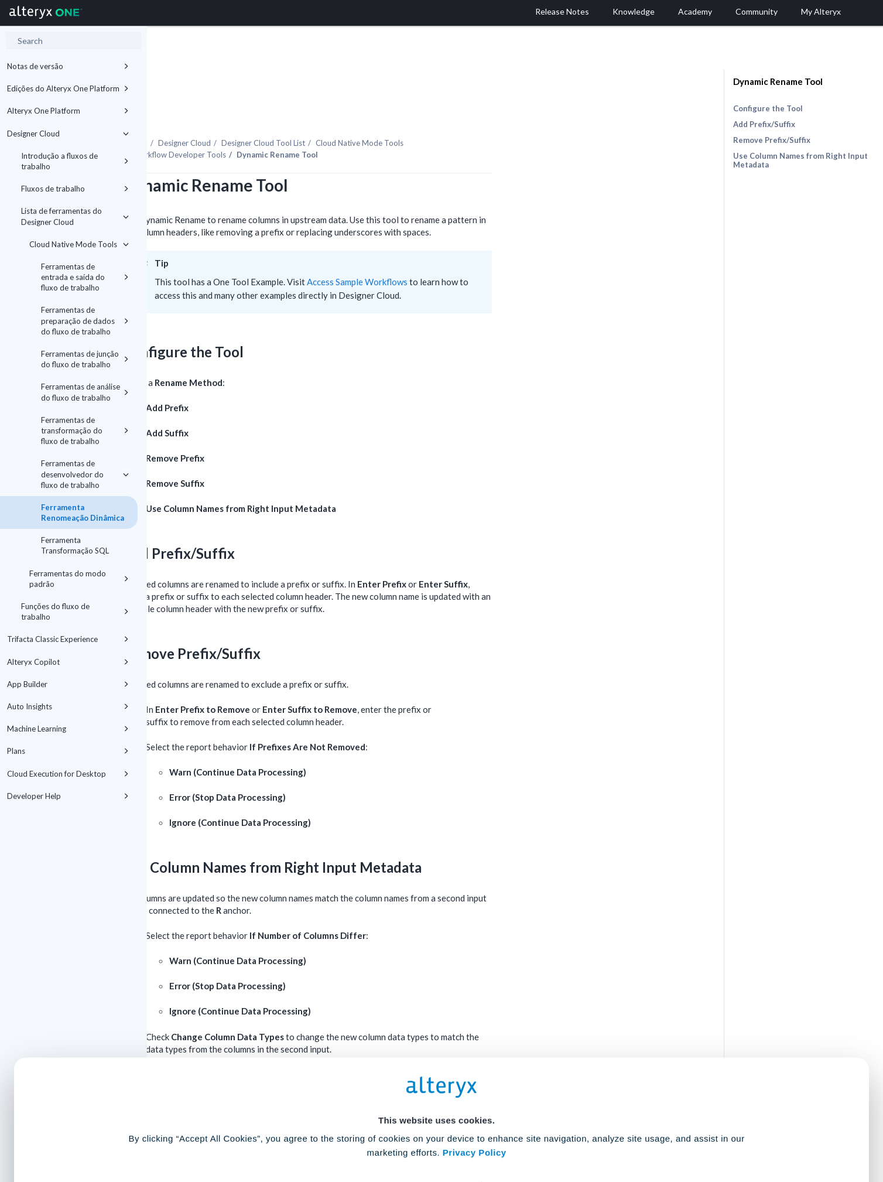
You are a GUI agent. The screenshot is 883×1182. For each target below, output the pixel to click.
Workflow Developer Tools (327, 122)
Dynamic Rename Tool (778, 81)
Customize (531, 1130)
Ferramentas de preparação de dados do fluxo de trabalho (85, 320)
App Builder (68, 684)
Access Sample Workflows (504, 249)
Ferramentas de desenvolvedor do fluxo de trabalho (85, 474)
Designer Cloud (68, 133)
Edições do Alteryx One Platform (68, 88)
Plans (68, 751)
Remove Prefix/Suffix (771, 140)
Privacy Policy (474, 1063)
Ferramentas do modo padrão (79, 579)
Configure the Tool (768, 108)
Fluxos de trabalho (75, 188)
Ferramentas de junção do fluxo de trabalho (85, 359)
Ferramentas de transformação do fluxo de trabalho (85, 430)
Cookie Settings (436, 1096)
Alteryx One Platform (68, 110)
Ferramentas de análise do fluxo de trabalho (85, 392)
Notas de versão (68, 66)
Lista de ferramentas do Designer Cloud (75, 216)
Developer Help (68, 796)
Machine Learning (68, 728)
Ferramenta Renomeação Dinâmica (82, 512)
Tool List (411, 110)
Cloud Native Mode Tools (79, 244)
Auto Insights (68, 706)
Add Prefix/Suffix (764, 124)
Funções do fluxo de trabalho (75, 611)
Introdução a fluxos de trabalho (75, 161)
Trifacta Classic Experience (68, 639)
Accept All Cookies (352, 1130)
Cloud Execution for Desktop (68, 773)
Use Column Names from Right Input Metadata (800, 160)
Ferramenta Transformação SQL (75, 545)
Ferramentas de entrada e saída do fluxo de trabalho (85, 277)
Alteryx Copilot (68, 662)
